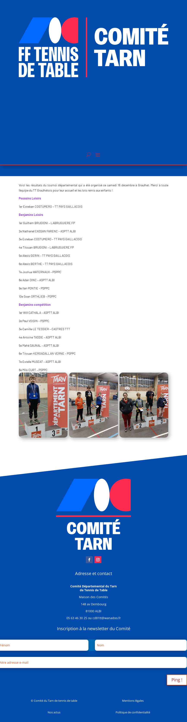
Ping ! (176, 680)
